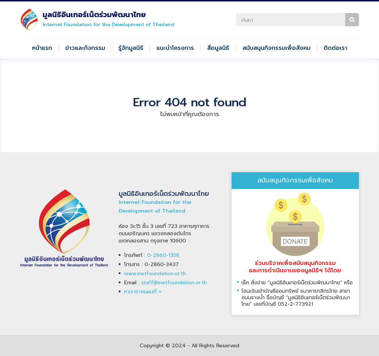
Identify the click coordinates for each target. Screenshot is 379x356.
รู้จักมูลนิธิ (130, 48)
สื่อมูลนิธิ (218, 48)
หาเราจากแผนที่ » (143, 292)
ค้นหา (352, 19)
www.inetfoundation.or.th (155, 273)
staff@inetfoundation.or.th (174, 282)
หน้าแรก (42, 48)
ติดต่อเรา (335, 48)
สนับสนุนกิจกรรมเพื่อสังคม (276, 48)
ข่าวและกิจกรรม (85, 48)
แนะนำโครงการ (175, 48)
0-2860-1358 (163, 255)
